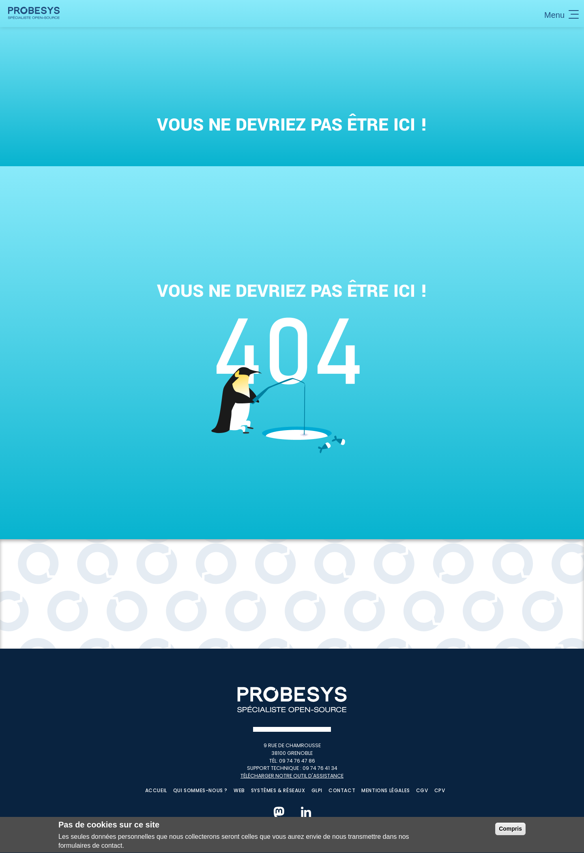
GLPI (316, 790)
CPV (439, 790)
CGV (422, 790)
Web (239, 790)
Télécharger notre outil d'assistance (292, 775)
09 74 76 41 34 (320, 768)
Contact (341, 790)
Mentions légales (385, 790)
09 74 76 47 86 (297, 760)
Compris (510, 830)
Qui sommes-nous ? (200, 790)
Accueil (156, 790)
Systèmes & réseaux (278, 790)
